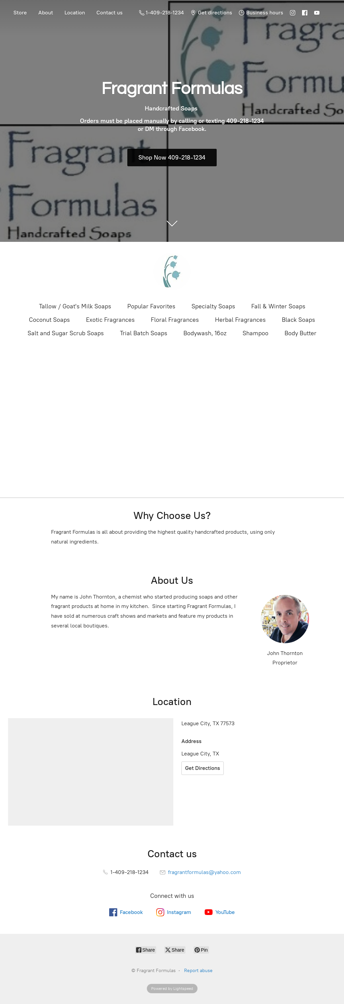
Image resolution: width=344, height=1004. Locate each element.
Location (74, 12)
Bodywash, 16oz (204, 333)
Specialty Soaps (213, 306)
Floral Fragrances (175, 319)
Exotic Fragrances (110, 319)
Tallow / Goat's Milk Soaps (75, 306)
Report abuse (198, 970)
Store (20, 12)
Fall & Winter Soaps (278, 306)
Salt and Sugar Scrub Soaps (66, 333)
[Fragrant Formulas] (172, 271)
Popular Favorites (151, 306)
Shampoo (255, 333)
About (45, 12)
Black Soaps (298, 319)
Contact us (109, 12)
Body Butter (300, 333)
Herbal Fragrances (240, 319)
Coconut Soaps (49, 319)
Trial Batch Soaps (143, 333)
